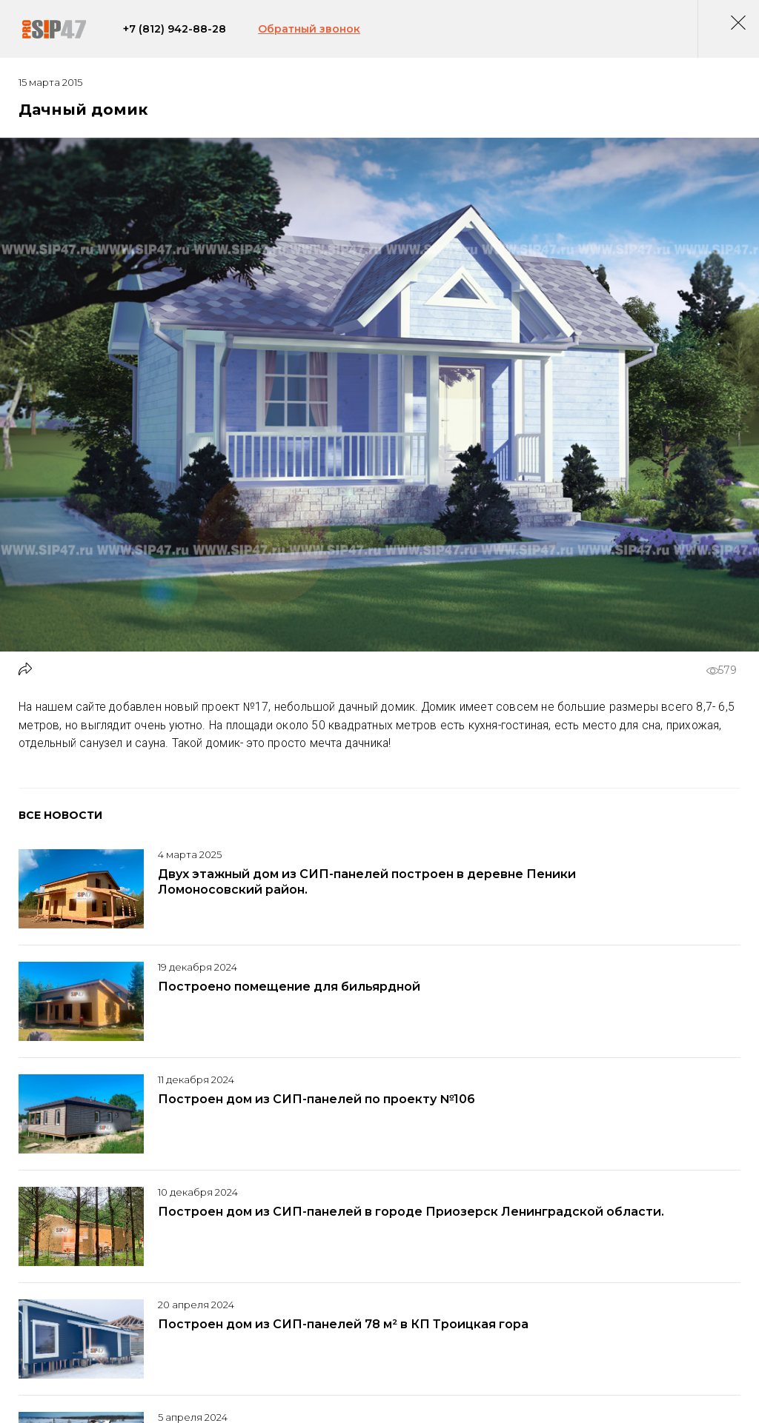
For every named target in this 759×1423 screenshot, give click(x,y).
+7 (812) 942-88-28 (183, 32)
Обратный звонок (318, 32)
